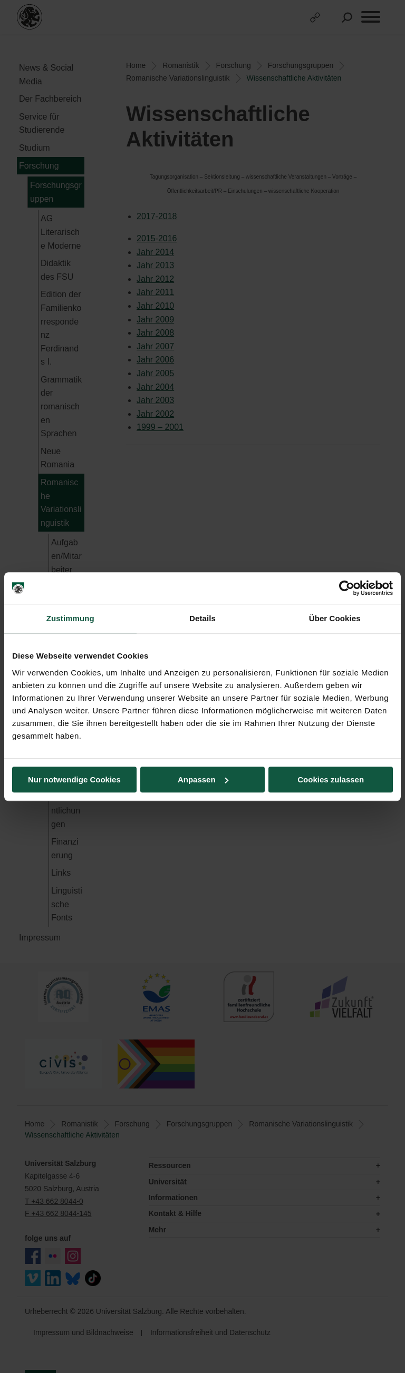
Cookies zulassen (330, 779)
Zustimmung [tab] (70, 618)
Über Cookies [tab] (335, 618)
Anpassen (203, 779)
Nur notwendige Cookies (74, 779)
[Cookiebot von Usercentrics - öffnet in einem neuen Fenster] (347, 588)
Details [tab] (202, 618)
